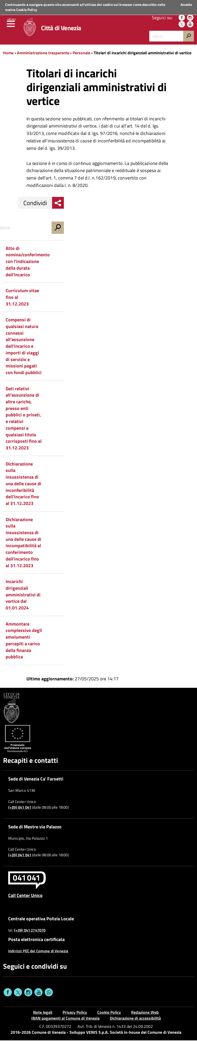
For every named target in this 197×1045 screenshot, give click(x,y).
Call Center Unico (25, 900)
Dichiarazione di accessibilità (135, 1023)
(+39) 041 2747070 (30, 935)
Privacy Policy (75, 1017)
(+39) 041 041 (19, 812)
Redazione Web (145, 1017)
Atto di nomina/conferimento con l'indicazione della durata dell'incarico (28, 266)
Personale (81, 57)
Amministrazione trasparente (43, 57)
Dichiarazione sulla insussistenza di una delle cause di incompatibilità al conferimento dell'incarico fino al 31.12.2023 (23, 547)
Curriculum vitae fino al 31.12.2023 (22, 302)
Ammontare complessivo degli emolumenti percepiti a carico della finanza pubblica (24, 645)
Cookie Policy (26, 9)
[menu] (11, 28)
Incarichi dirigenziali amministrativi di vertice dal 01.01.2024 (23, 599)
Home (8, 57)
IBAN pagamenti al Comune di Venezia (65, 1023)
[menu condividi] (58, 207)
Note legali (42, 1017)
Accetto (186, 4)
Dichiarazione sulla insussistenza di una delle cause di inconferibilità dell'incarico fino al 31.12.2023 (23, 488)
